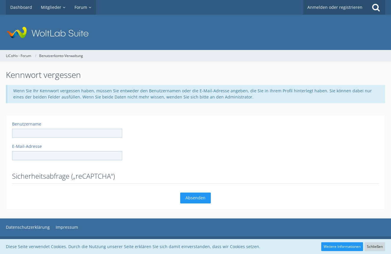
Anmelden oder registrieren (334, 7)
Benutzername (26, 124)
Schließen (375, 246)
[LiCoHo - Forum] (195, 32)
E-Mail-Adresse (27, 146)
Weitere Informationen (342, 246)
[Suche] (376, 7)
